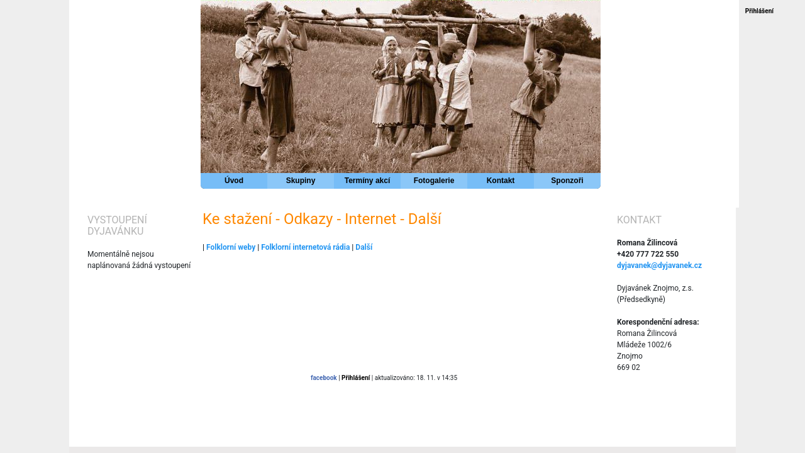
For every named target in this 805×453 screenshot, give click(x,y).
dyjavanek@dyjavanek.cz (659, 265)
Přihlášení (759, 11)
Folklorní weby (230, 247)
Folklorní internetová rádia (305, 247)
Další (363, 247)
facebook (324, 377)
